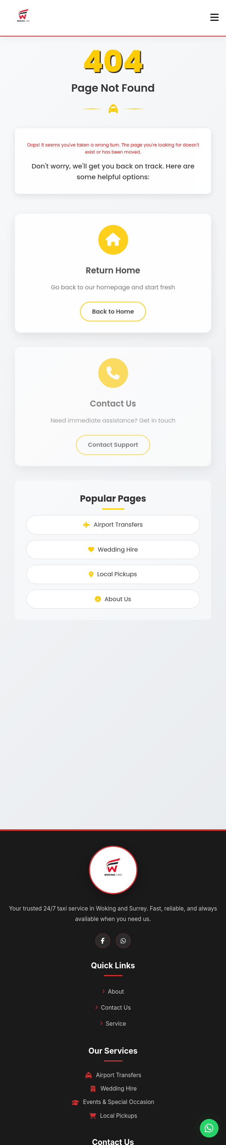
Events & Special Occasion (113, 1101)
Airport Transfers (113, 524)
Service (116, 1023)
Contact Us (116, 1007)
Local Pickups (113, 574)
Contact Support (113, 450)
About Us (113, 599)
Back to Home (113, 314)
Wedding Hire (113, 549)
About (116, 991)
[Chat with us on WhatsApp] (209, 1128)
